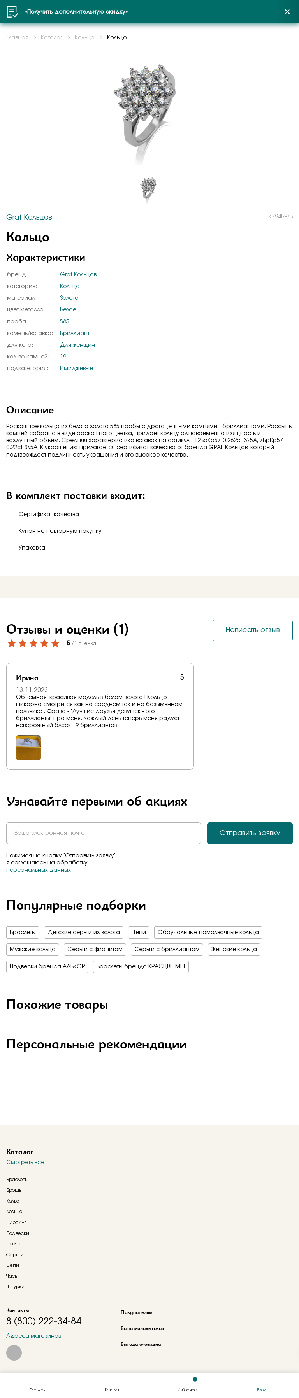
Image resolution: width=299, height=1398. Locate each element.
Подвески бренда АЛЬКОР (47, 966)
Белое (68, 310)
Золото (69, 298)
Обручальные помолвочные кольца (208, 932)
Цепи (139, 932)
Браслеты (23, 932)
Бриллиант (75, 333)
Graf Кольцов (78, 274)
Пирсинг (16, 1222)
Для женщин (77, 345)
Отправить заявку (250, 833)
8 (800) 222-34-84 (43, 1321)
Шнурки (15, 1286)
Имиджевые (76, 368)
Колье (12, 1201)
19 (63, 357)
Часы (12, 1276)
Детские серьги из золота (83, 932)
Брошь (13, 1190)
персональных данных (38, 870)
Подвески (17, 1233)
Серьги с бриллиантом (167, 949)
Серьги (14, 1254)
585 (64, 322)
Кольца (70, 286)
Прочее (15, 1244)
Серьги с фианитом (95, 949)
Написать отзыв (252, 630)
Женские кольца (234, 949)
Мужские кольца (33, 949)
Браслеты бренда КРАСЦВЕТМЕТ (141, 966)
